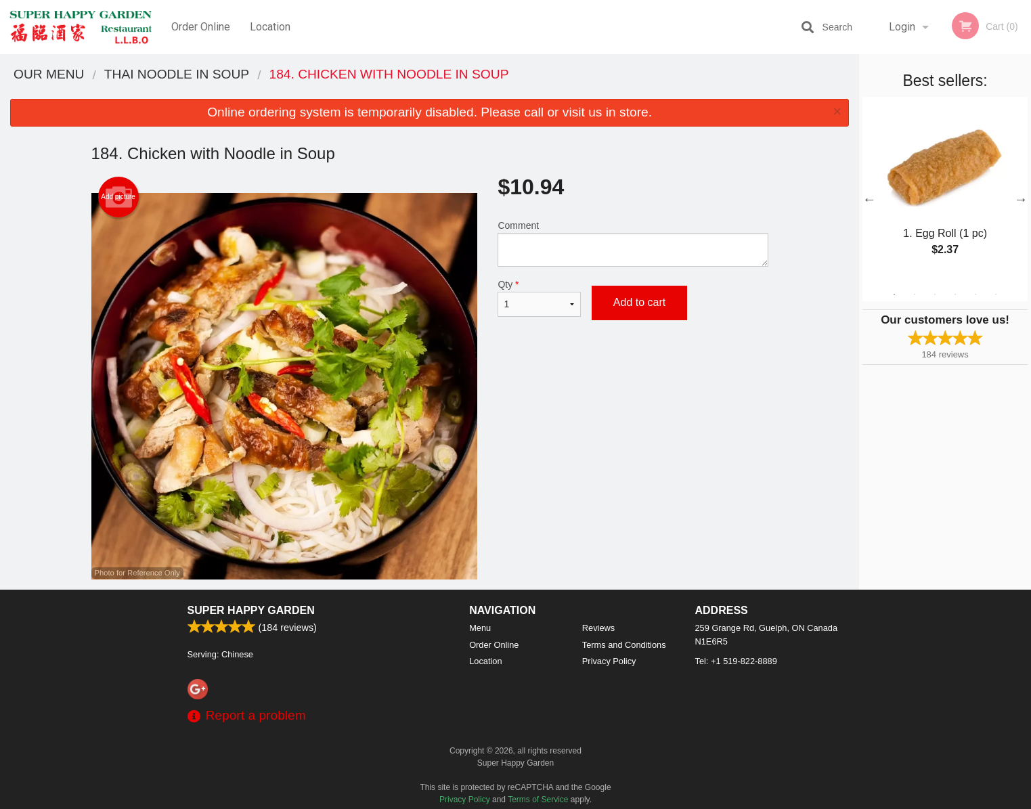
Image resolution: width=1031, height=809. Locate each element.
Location (270, 26)
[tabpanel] (945, 191)
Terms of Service (538, 799)
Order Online (200, 26)
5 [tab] (975, 294)
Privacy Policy (609, 661)
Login (902, 26)
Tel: (736, 661)
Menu (480, 628)
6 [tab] (996, 294)
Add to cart (639, 302)
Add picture (118, 197)
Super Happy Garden (251, 610)
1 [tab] (894, 294)
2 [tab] (914, 294)
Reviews (598, 628)
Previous (869, 199)
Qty (539, 298)
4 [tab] (955, 294)
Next (1021, 199)
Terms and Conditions (624, 645)
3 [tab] (935, 294)
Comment (633, 243)
